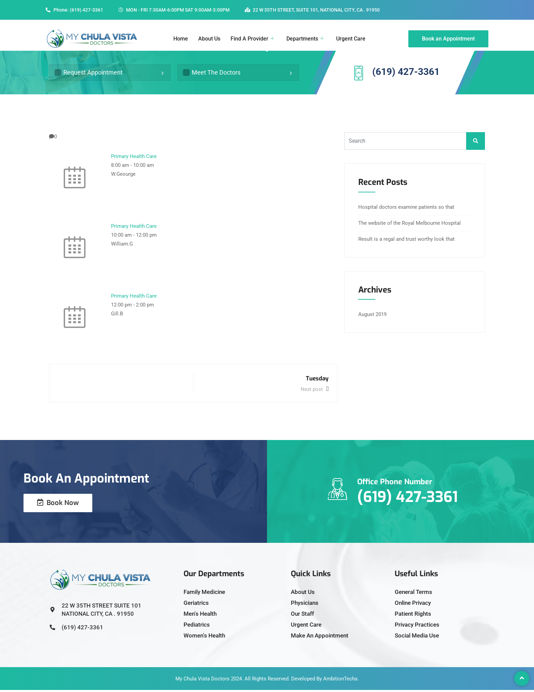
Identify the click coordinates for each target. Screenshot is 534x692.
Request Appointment (88, 73)
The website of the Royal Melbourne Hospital (409, 225)
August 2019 (372, 317)
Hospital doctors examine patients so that (406, 209)
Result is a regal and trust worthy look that (406, 241)
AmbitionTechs (340, 681)
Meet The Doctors (211, 73)
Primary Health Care (134, 158)
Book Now (58, 504)
